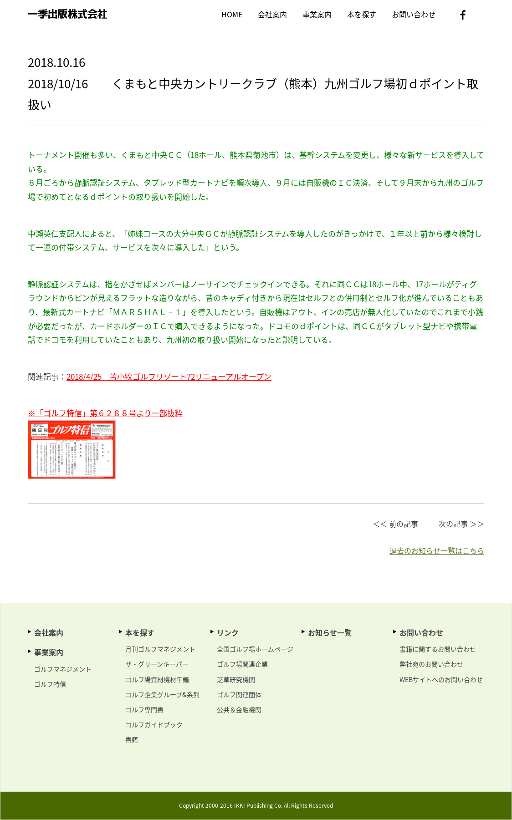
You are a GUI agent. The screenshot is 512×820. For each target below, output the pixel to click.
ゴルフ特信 (50, 683)
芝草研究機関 (236, 679)
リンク (228, 632)
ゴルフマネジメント (63, 668)
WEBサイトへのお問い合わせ (441, 679)
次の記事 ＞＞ (461, 523)
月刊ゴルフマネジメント (160, 648)
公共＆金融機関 (239, 709)
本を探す (361, 14)
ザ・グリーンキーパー (157, 663)
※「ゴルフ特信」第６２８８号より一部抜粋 (105, 412)
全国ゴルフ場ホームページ (255, 648)
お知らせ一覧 (330, 632)
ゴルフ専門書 (144, 709)
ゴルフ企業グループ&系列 (162, 694)
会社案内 (272, 14)
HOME (231, 14)
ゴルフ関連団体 (239, 694)
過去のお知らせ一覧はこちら (436, 550)
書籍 (131, 739)
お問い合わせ (413, 14)
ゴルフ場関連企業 (242, 663)
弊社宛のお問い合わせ (431, 663)
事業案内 (317, 14)
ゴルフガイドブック (154, 724)
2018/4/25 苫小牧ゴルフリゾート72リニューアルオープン (169, 376)
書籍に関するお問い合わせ (437, 648)
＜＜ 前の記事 (395, 523)
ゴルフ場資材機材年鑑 (157, 679)
